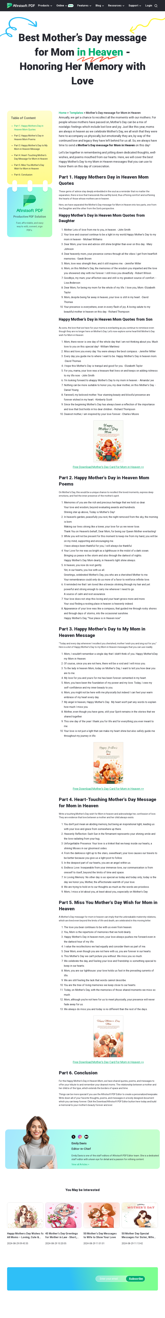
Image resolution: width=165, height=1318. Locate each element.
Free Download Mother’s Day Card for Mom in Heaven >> (108, 467)
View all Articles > (80, 1171)
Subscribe (136, 1278)
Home (63, 112)
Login (148, 5)
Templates (76, 112)
